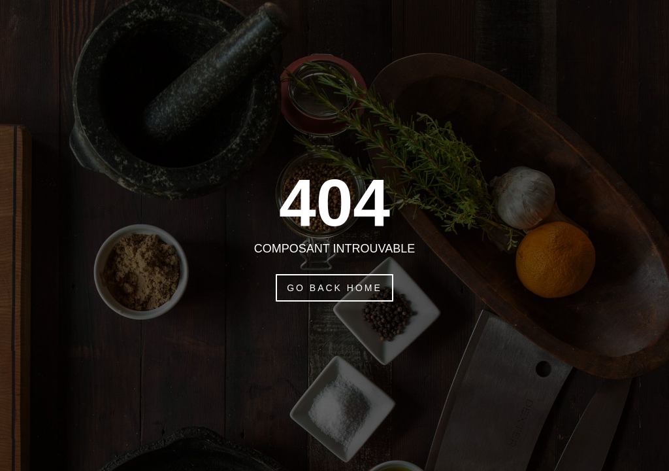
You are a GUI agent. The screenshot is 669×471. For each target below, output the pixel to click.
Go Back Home (334, 288)
